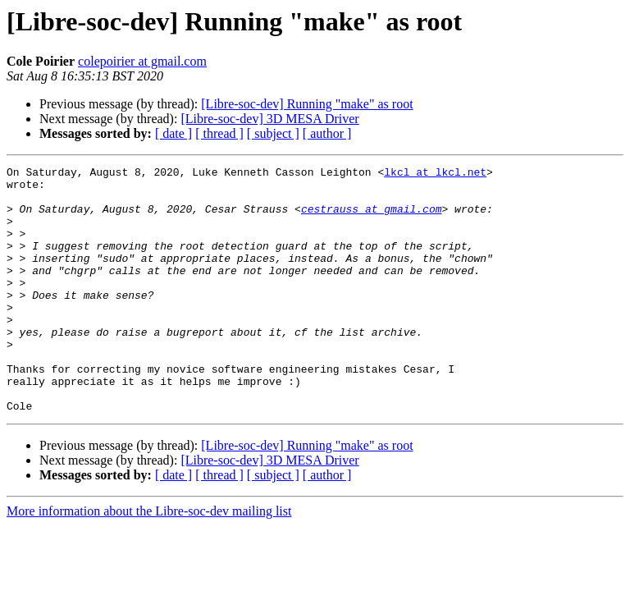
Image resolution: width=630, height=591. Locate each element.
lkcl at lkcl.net (435, 174)
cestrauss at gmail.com (371, 218)
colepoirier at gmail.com (142, 61)
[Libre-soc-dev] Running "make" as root (307, 104)
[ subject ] (273, 133)
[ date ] (173, 133)
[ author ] (327, 133)
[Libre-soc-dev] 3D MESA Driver (269, 119)
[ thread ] (219, 133)
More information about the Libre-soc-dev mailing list (149, 560)
